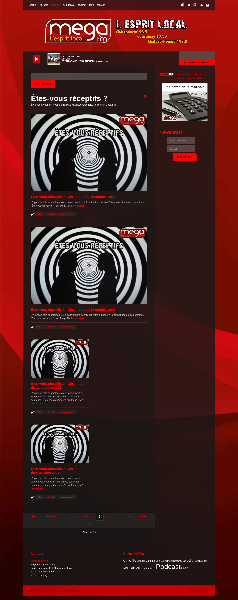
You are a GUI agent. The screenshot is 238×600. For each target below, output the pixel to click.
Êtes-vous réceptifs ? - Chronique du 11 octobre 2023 (57, 386)
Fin (89, 524)
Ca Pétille (129, 560)
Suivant (143, 516)
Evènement (166, 561)
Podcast (40, 214)
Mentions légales (39, 560)
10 (114, 516)
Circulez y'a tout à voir (148, 561)
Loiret (190, 560)
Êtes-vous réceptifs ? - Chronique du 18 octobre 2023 (73, 310)
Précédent (51, 516)
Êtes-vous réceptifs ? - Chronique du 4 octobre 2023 (57, 471)
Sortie (185, 568)
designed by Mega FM (200, 591)
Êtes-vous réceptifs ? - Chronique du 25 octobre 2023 (73, 197)
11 (121, 516)
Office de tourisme (145, 568)
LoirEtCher (201, 560)
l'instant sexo (179, 561)
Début (34, 516)
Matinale (51, 214)
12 (129, 516)
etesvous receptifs (67, 214)
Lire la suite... (79, 205)
